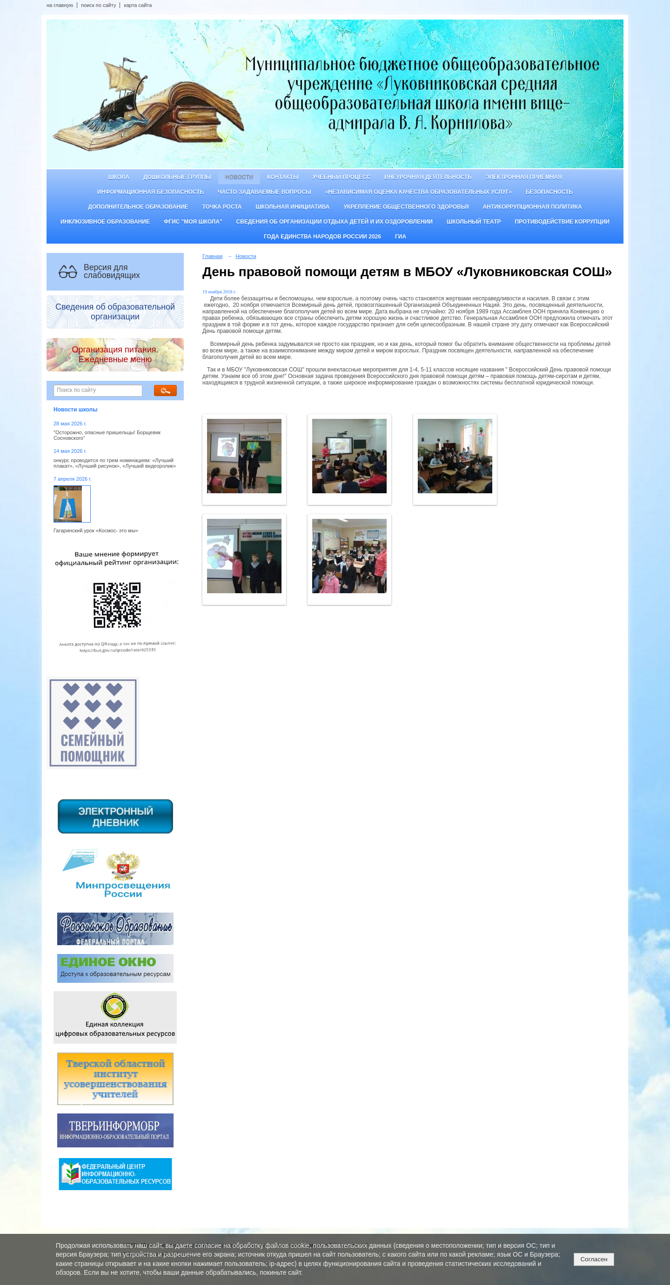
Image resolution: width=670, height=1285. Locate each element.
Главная (212, 256)
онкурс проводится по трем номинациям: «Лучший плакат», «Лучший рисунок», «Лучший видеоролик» (115, 463)
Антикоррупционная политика (532, 207)
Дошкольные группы (177, 177)
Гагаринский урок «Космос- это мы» (96, 530)
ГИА (400, 236)
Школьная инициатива (293, 207)
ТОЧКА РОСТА (222, 207)
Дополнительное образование (138, 207)
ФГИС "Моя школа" (193, 222)
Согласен (593, 1259)
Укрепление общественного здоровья (406, 207)
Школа (118, 177)
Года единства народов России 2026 (322, 236)
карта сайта (138, 5)
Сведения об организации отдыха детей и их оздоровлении (334, 222)
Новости (239, 177)
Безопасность (549, 192)
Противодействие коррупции (562, 222)
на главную (60, 5)
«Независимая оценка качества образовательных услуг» (418, 192)
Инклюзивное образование (105, 222)
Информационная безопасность (150, 192)
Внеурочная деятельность (428, 177)
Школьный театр (474, 222)
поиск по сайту (98, 5)
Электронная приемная (524, 177)
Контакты (282, 177)
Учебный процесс (341, 177)
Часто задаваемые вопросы (264, 192)
